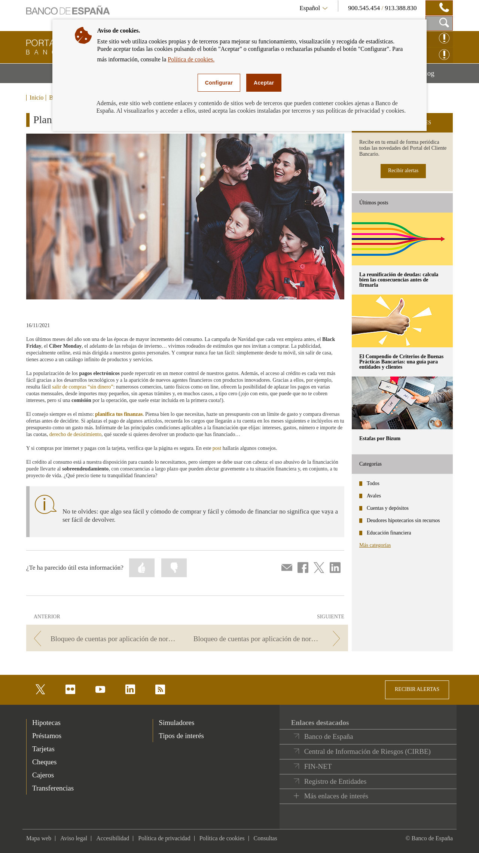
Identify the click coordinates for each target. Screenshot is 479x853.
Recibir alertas (403, 170)
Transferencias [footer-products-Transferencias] (53, 788)
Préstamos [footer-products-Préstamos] (46, 736)
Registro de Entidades (335, 781)
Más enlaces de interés (336, 796)
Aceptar (264, 83)
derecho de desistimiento (75, 434)
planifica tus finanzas (119, 414)
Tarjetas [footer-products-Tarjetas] (43, 749)
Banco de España (328, 736)
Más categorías (375, 545)
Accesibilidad (112, 838)
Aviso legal (73, 838)
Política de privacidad (164, 838)
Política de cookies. (191, 59)
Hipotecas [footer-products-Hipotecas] (46, 722)
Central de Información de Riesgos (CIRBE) (367, 751)
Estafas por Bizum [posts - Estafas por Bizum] (379, 438)
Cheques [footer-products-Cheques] (44, 762)
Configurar (219, 83)
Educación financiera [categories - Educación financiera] (389, 533)
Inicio (36, 98)
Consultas (265, 838)
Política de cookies (222, 838)
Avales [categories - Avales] (374, 496)
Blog (437, 76)
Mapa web (38, 838)
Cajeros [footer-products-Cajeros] (43, 775)
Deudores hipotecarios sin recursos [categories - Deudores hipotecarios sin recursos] (403, 520)
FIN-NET (318, 766)
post (217, 448)
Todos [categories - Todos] (373, 483)
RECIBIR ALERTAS (417, 689)
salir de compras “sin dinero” (82, 387)
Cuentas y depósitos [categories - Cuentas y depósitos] (388, 508)
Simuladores (176, 722)
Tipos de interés (181, 736)
